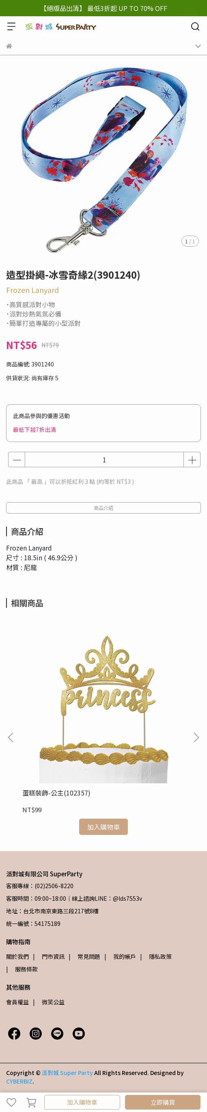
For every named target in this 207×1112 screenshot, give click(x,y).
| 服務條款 (22, 969)
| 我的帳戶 (120, 956)
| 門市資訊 (49, 956)
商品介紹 (103, 507)
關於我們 (17, 956)
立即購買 (163, 1102)
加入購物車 (82, 1102)
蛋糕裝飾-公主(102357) (56, 793)
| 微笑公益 (49, 1002)
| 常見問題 (84, 956)
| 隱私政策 (156, 956)
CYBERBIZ (19, 1081)
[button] (196, 737)
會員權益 (17, 1002)
